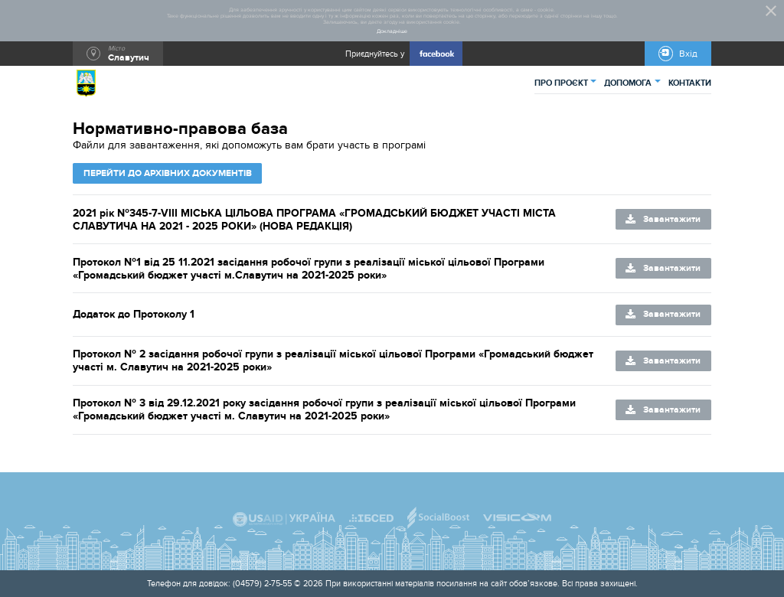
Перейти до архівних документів (167, 173)
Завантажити (672, 219)
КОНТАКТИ (689, 83)
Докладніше (392, 31)
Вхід (688, 53)
